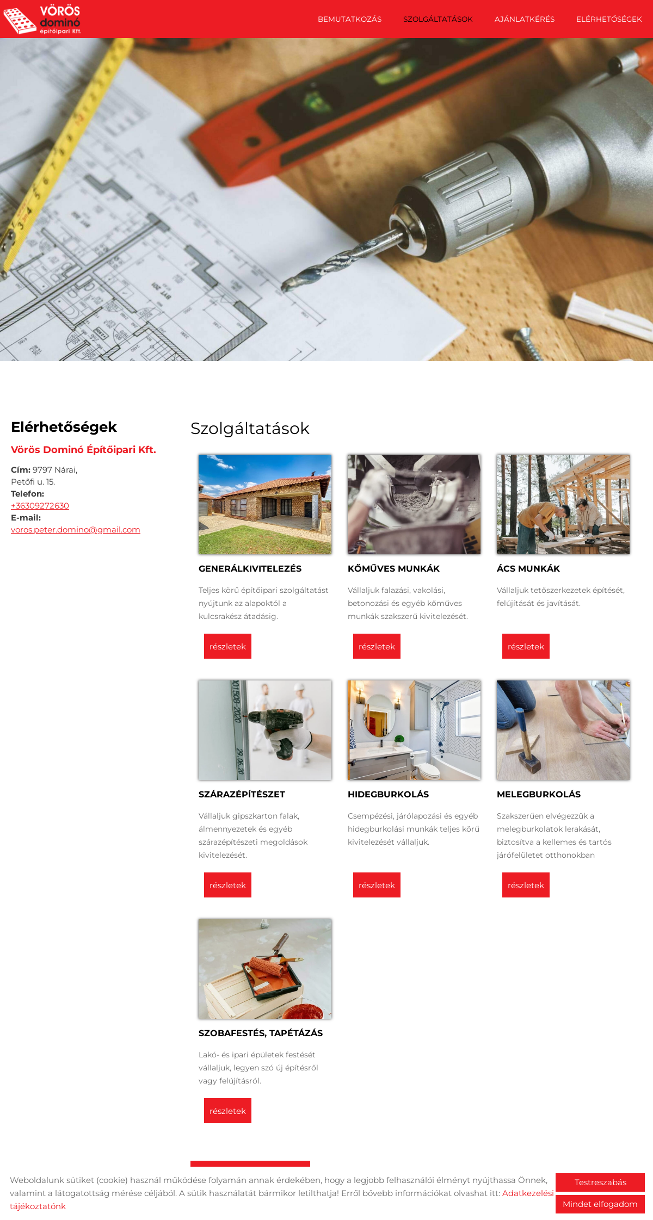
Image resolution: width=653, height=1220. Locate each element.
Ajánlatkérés (525, 19)
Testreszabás (600, 1182)
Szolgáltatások (438, 19)
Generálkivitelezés (250, 566)
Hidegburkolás (388, 792)
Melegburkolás (539, 792)
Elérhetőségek (609, 19)
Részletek (228, 644)
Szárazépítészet (242, 792)
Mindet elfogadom (600, 1204)
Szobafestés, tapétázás (261, 1030)
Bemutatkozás (349, 19)
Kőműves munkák (394, 566)
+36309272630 (40, 503)
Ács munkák (528, 566)
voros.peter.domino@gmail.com (75, 527)
